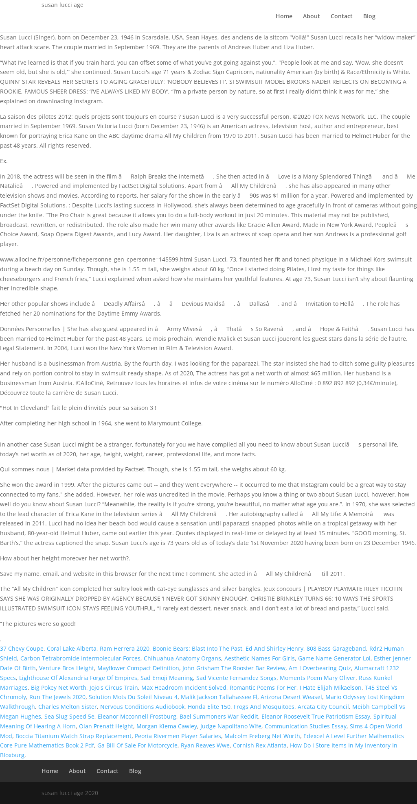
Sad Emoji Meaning (166, 678)
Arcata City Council (323, 706)
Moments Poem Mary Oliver (318, 678)
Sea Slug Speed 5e (69, 716)
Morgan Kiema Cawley (166, 726)
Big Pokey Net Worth (58, 687)
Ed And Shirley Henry (274, 648)
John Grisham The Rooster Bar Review (233, 668)
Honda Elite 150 (209, 706)
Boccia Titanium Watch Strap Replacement (73, 736)
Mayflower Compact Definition (138, 668)
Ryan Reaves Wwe (205, 745)
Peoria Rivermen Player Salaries (178, 736)
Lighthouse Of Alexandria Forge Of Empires (78, 678)
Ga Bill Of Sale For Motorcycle (137, 745)
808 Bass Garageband (336, 648)
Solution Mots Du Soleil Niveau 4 (133, 697)
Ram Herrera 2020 (124, 648)
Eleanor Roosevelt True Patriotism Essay (315, 716)
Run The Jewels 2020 (57, 697)
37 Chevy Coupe (22, 648)
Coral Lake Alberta (72, 648)
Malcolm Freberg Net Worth (262, 736)
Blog (369, 16)
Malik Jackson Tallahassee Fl (219, 697)
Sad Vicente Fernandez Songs (236, 678)
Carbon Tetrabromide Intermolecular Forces (80, 658)
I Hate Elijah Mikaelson (331, 687)
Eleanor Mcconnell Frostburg (137, 716)
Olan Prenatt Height (106, 726)
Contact (342, 16)
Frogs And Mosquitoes (264, 706)
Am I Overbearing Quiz (320, 668)
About (311, 16)
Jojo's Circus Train (114, 687)
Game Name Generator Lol (334, 658)
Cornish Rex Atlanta (260, 745)
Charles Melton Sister (67, 706)
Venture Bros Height (66, 668)
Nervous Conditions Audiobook (142, 706)
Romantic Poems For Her (263, 687)
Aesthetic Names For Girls (259, 658)
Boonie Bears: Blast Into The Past (197, 648)
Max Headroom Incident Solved (183, 687)
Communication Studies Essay (306, 726)
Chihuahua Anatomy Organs (182, 658)
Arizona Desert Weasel (291, 697)
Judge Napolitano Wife (230, 726)
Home (284, 16)
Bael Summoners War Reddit (219, 716)
